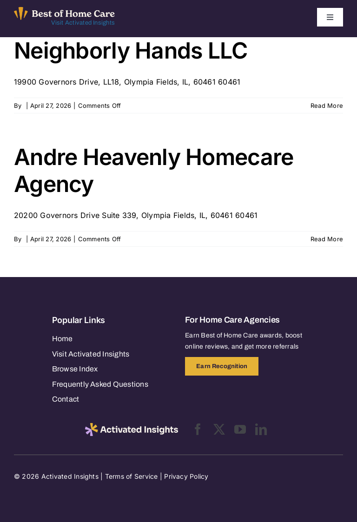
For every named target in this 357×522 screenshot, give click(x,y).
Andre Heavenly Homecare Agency (153, 170)
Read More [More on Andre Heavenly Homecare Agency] (327, 239)
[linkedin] (261, 429)
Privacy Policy (186, 476)
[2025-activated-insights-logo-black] (131, 426)
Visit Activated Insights (83, 23)
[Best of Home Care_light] (64, 10)
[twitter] (219, 429)
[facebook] (198, 429)
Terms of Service (131, 476)
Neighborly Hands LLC (131, 50)
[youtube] (240, 429)
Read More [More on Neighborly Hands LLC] (327, 105)
